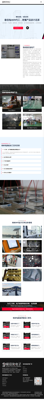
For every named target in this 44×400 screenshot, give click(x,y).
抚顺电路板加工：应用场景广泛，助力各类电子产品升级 (36, 346)
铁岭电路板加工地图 (38, 393)
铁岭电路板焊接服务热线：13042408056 (22, 309)
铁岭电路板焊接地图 (38, 394)
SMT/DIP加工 (32, 110)
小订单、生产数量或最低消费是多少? (12, 149)
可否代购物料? (7, 161)
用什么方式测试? (8, 172)
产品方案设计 (11, 110)
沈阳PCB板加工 (5, 379)
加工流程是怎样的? (8, 168)
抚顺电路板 (4, 381)
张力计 (24, 368)
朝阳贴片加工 (4, 383)
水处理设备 (25, 372)
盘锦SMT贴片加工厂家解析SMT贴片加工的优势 (15, 346)
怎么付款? (6, 164)
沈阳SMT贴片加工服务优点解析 (36, 323)
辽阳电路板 (4, 386)
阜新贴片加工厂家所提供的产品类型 (15, 335)
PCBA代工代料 (12, 128)
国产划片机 (25, 370)
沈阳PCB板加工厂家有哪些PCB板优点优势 (15, 323)
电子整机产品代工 (32, 128)
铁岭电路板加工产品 (18, 28)
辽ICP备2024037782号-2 (13, 394)
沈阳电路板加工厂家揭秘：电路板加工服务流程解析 (36, 335)
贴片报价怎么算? (8, 157)
